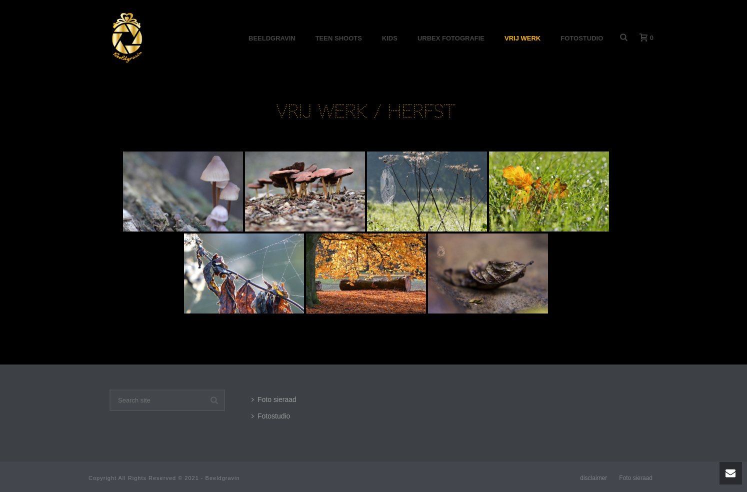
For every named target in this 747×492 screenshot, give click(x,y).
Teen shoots (339, 38)
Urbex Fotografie (451, 38)
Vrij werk (522, 38)
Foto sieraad (274, 400)
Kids (390, 38)
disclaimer (593, 478)
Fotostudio (581, 38)
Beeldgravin (272, 38)
